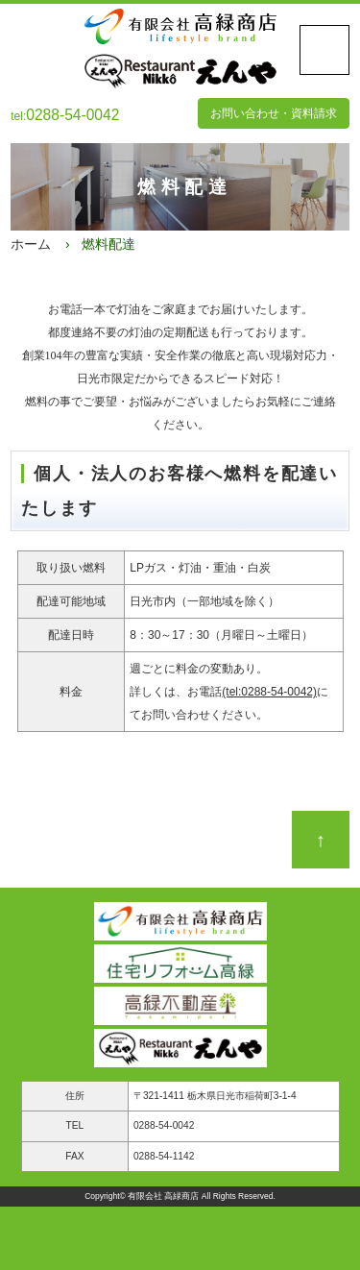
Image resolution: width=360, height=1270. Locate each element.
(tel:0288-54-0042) (269, 691)
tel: (65, 116)
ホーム (31, 244)
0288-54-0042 (163, 1125)
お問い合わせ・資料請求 (273, 113)
